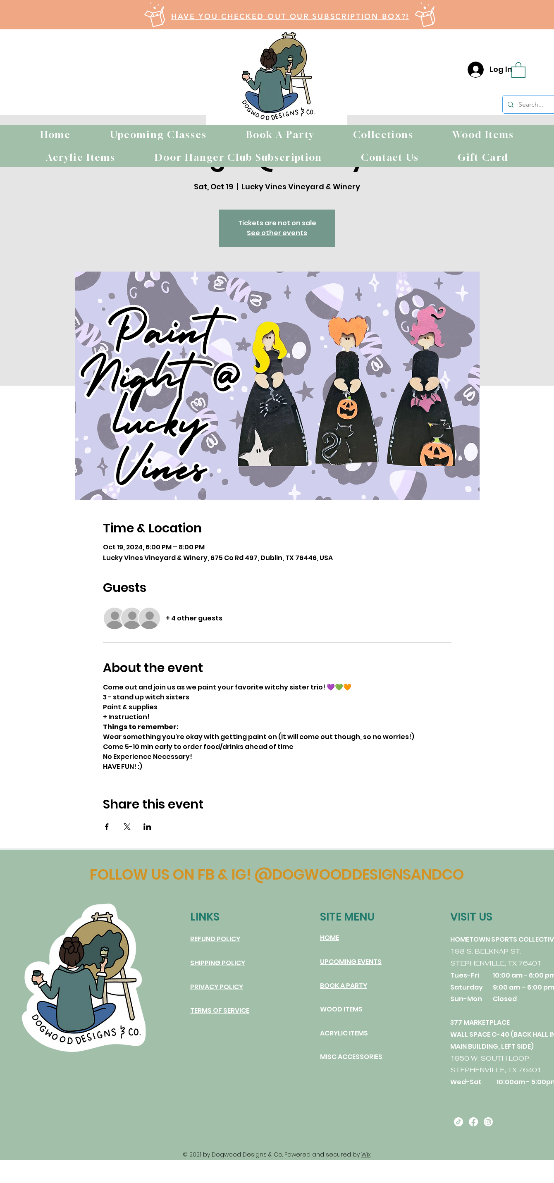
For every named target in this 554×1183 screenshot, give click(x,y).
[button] (518, 69)
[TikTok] (458, 1121)
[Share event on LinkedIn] (147, 826)
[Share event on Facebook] (107, 826)
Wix (365, 1154)
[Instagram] (488, 1121)
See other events (277, 233)
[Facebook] (473, 1121)
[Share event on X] (127, 826)
